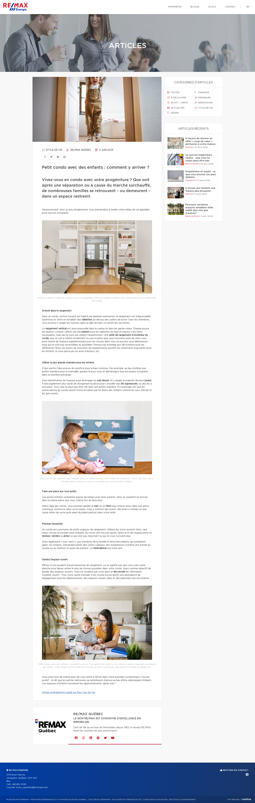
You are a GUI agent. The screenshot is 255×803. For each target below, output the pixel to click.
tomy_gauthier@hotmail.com (32, 787)
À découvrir (176, 98)
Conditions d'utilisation (155, 799)
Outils (212, 7)
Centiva (246, 799)
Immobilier (203, 98)
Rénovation (204, 103)
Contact (230, 7)
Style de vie (52, 150)
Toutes (173, 92)
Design (173, 113)
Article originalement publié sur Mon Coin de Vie (68, 692)
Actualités (175, 108)
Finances (202, 92)
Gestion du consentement (182, 799)
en (247, 7)
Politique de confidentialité (126, 799)
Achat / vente (177, 103)
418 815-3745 (19, 784)
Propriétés (175, 7)
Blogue (194, 7)
